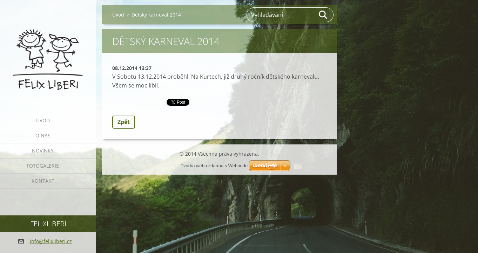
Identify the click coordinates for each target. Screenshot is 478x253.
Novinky (43, 150)
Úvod (43, 120)
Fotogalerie (43, 165)
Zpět (123, 122)
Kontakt (43, 180)
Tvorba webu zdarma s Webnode (214, 165)
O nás (43, 135)
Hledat (323, 14)
